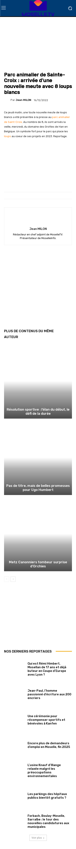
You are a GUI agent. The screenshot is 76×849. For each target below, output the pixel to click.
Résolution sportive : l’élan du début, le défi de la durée (38, 411)
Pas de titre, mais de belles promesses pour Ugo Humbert (38, 488)
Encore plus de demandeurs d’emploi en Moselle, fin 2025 (49, 745)
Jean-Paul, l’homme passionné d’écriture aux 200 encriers (49, 694)
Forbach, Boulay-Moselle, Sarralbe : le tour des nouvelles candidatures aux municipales (48, 821)
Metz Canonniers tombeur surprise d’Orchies (38, 564)
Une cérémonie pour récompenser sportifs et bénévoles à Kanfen (46, 719)
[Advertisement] (38, 290)
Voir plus (38, 837)
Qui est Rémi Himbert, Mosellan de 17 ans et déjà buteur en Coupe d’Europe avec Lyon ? (47, 669)
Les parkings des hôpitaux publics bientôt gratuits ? (47, 795)
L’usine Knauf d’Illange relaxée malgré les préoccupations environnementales (44, 770)
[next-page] (13, 579)
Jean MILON (23, 100)
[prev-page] (6, 579)
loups (7, 136)
